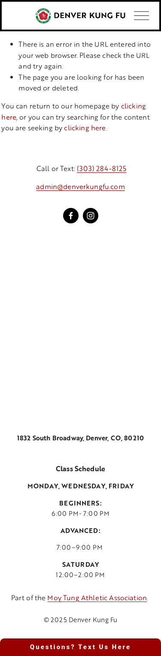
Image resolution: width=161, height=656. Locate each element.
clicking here (85, 127)
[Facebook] (71, 215)
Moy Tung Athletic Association (97, 597)
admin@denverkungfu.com (80, 186)
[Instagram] (90, 215)
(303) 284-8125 (101, 168)
